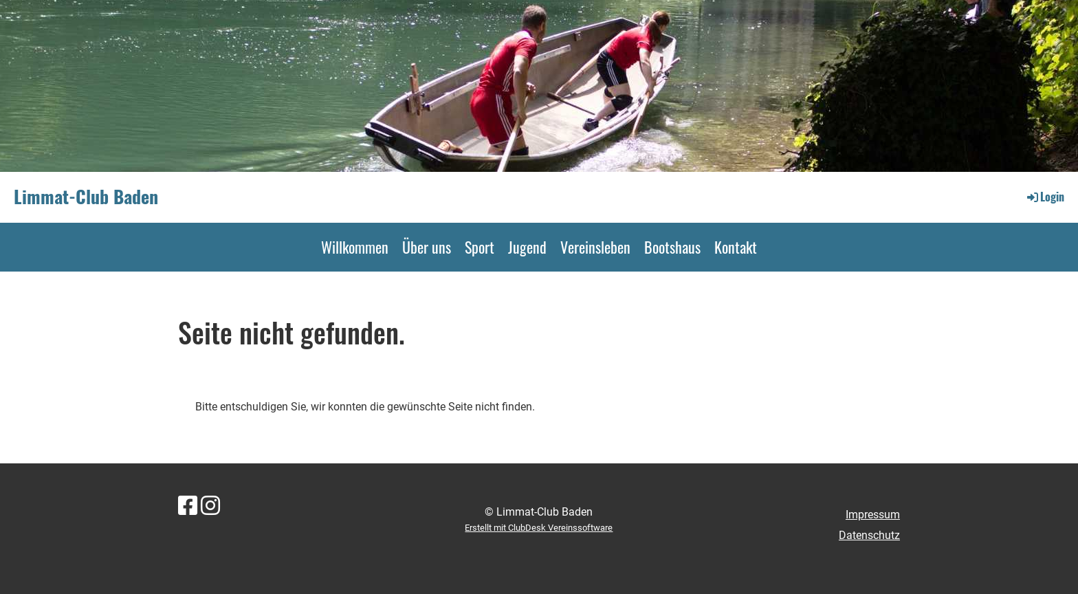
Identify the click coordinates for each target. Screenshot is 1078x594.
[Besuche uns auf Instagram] (210, 506)
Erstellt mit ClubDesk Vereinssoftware (539, 527)
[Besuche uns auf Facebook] (187, 506)
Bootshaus (672, 247)
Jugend (527, 247)
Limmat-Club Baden (86, 196)
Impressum (873, 514)
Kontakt (735, 247)
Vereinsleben (595, 247)
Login (1044, 196)
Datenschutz (869, 535)
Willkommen (354, 247)
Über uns (426, 247)
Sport (479, 247)
